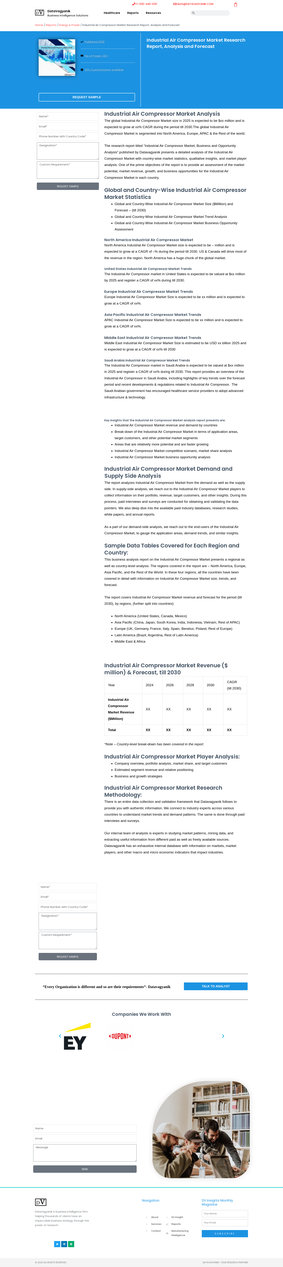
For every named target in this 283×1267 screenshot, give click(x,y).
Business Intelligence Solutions (67, 15)
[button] (60, 1036)
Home (39, 25)
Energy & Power (69, 25)
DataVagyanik (58, 11)
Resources (153, 13)
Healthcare (112, 13)
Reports (133, 13)
